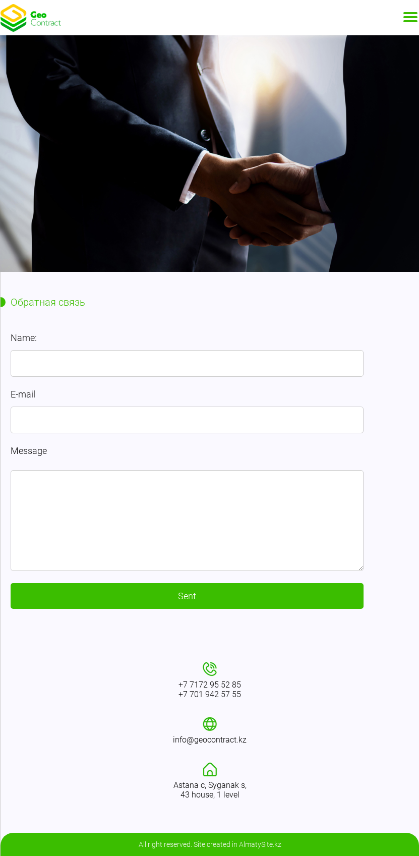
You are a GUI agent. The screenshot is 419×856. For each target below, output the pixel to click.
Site (199, 844)
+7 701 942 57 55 (209, 694)
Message (29, 450)
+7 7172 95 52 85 (209, 685)
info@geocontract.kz (210, 740)
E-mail (23, 394)
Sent (187, 596)
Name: (24, 337)
